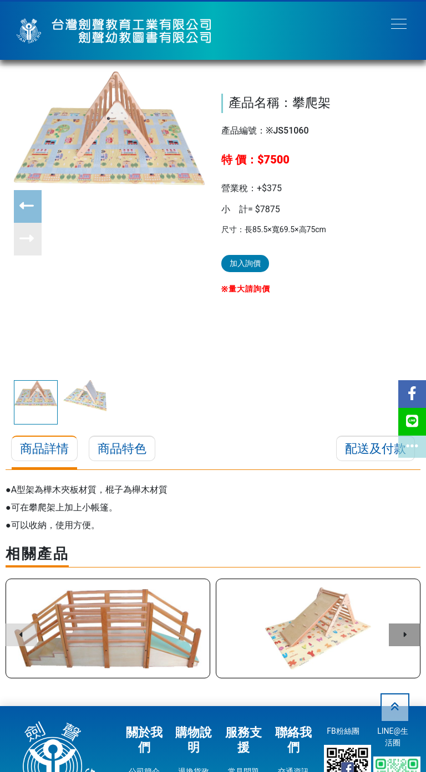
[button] (28, 206)
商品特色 (122, 449)
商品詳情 (44, 449)
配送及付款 (375, 449)
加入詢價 (245, 263)
